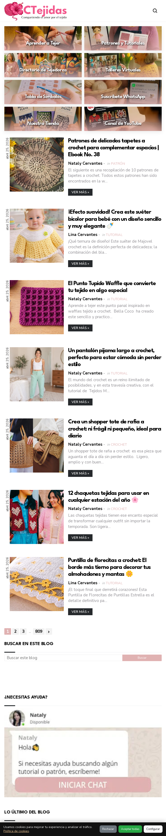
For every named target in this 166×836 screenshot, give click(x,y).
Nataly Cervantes (85, 163)
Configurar (153, 829)
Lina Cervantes (82, 234)
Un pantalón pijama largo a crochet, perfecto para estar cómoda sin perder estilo (114, 357)
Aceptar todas (130, 829)
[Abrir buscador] (155, 11)
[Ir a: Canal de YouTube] (123, 119)
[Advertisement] (83, 677)
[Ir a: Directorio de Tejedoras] (43, 65)
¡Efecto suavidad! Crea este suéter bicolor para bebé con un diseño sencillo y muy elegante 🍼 (114, 219)
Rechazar (108, 829)
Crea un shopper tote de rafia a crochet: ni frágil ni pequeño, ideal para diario (114, 429)
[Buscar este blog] (63, 658)
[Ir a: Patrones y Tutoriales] (123, 38)
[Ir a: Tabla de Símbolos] (43, 92)
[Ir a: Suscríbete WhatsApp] (123, 92)
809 (38, 631)
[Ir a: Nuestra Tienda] (43, 119)
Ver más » (80, 192)
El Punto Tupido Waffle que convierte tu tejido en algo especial (112, 287)
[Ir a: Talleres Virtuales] (123, 65)
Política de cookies (16, 831)
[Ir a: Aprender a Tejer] (43, 38)
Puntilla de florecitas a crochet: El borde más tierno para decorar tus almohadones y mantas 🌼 (109, 567)
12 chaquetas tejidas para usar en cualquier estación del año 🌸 (108, 496)
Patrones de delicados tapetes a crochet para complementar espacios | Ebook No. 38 (113, 148)
